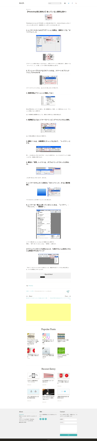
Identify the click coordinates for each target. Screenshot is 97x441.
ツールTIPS (31, 291)
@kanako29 (21, 414)
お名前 (61, 419)
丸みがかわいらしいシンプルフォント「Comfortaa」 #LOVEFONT (63, 355)
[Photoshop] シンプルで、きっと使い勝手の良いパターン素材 (48, 341)
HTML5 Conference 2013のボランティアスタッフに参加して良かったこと (48, 398)
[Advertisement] (48, 312)
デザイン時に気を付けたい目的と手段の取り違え (33, 397)
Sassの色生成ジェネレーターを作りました (48, 381)
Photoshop (31, 285)
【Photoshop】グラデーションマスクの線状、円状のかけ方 (33, 355)
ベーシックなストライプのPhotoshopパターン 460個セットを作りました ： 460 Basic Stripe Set (33, 341)
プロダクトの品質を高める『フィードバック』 (32, 381)
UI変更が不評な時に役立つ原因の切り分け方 (63, 397)
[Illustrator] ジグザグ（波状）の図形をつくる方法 (63, 340)
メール (61, 422)
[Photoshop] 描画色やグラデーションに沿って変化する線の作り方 (48, 355)
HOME (27, 291)
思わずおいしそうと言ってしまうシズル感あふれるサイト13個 (36, 298)
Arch (21, 3)
